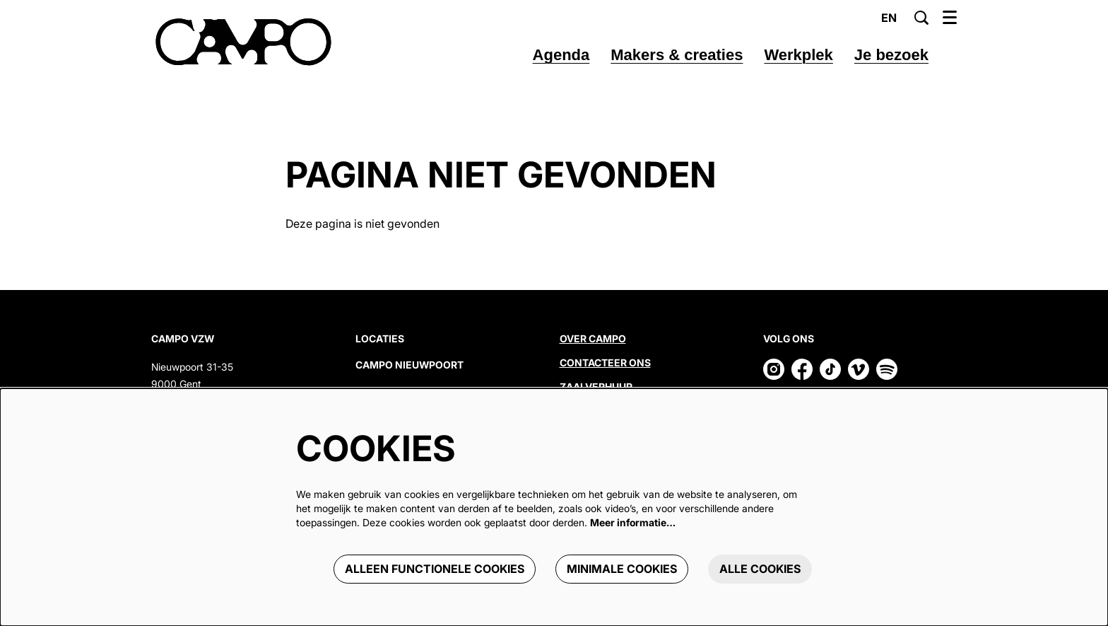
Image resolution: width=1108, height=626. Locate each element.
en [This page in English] (889, 17)
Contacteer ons (605, 363)
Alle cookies (760, 569)
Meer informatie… (633, 522)
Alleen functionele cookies (434, 569)
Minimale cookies (622, 569)
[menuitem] (561, 55)
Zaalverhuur (597, 387)
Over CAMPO (593, 338)
